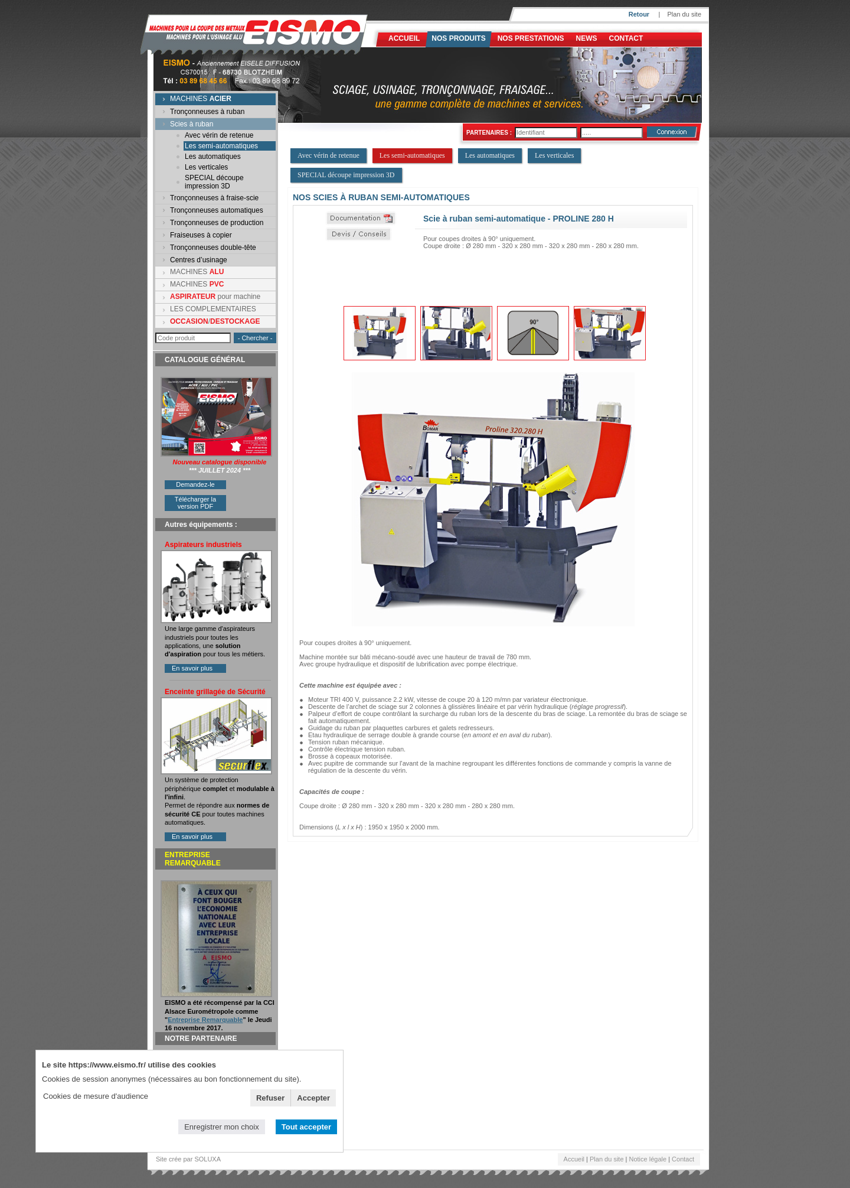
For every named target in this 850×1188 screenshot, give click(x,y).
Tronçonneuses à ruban (207, 112)
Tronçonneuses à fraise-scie (214, 198)
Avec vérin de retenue (219, 135)
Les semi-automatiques (221, 146)
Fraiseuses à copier (201, 235)
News (586, 38)
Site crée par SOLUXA (188, 1159)
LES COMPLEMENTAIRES (213, 309)
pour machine (215, 296)
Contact (626, 38)
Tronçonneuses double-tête (213, 247)
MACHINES (200, 99)
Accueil (404, 38)
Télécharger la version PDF (195, 503)
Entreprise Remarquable (205, 1019)
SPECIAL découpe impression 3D (214, 182)
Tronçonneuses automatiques (216, 210)
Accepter (313, 1097)
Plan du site (684, 14)
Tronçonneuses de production (216, 223)
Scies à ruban (191, 124)
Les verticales (206, 167)
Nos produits (458, 38)
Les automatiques (213, 156)
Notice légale (648, 1159)
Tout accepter (306, 1126)
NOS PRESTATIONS (531, 38)
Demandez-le (195, 484)
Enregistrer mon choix (221, 1126)
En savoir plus (192, 668)
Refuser (270, 1097)
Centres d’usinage (198, 260)
